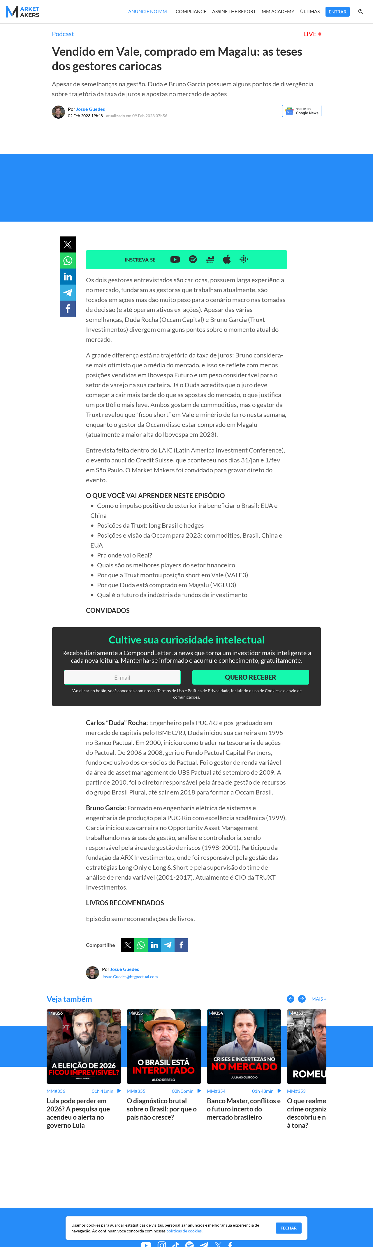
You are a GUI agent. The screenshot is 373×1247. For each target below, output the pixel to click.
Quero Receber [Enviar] (250, 677)
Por (86, 109)
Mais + (319, 999)
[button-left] (290, 999)
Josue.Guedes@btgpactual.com (130, 976)
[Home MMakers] (22, 11)
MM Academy (278, 11)
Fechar (289, 1227)
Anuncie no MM (147, 11)
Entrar (337, 11)
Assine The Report (234, 11)
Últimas (310, 11)
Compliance (191, 11)
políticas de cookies (184, 1230)
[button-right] (302, 999)
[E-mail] (122, 677)
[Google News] (301, 115)
